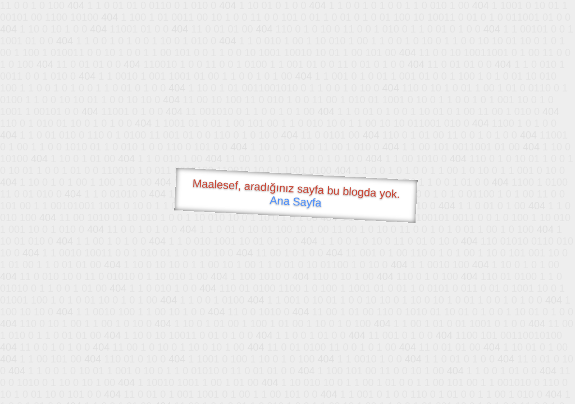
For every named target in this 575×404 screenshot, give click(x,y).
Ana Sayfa (296, 201)
